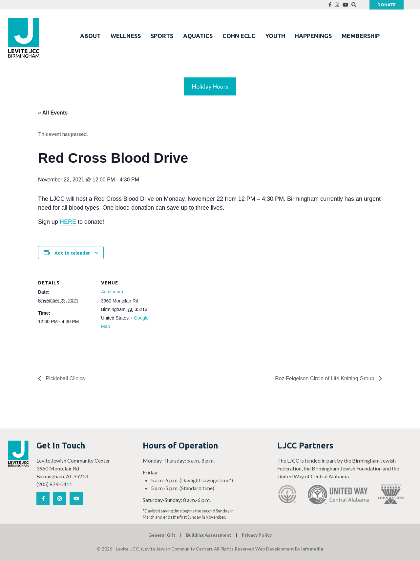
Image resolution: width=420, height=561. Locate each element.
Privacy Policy (257, 535)
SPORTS (162, 35)
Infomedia (312, 548)
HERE (68, 221)
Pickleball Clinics (64, 378)
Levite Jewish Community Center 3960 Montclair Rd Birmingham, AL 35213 (73, 468)
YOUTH (275, 35)
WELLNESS (126, 35)
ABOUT (90, 35)
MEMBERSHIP (361, 35)
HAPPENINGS (313, 35)
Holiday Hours (210, 86)
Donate (386, 4)
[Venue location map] (198, 315)
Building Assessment (208, 535)
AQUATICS (198, 35)
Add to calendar (72, 253)
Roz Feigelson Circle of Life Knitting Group (325, 378)
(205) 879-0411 (54, 484)
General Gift (162, 535)
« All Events (53, 112)
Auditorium (112, 291)
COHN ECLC (238, 35)
